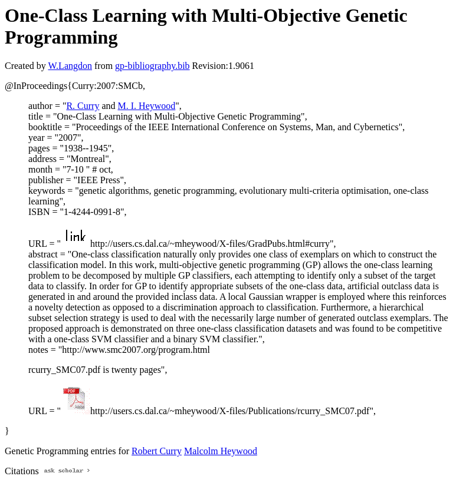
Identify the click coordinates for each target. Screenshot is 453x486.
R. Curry (82, 106)
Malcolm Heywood (220, 451)
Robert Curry (157, 451)
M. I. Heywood (147, 106)
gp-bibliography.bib (152, 66)
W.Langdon (70, 66)
